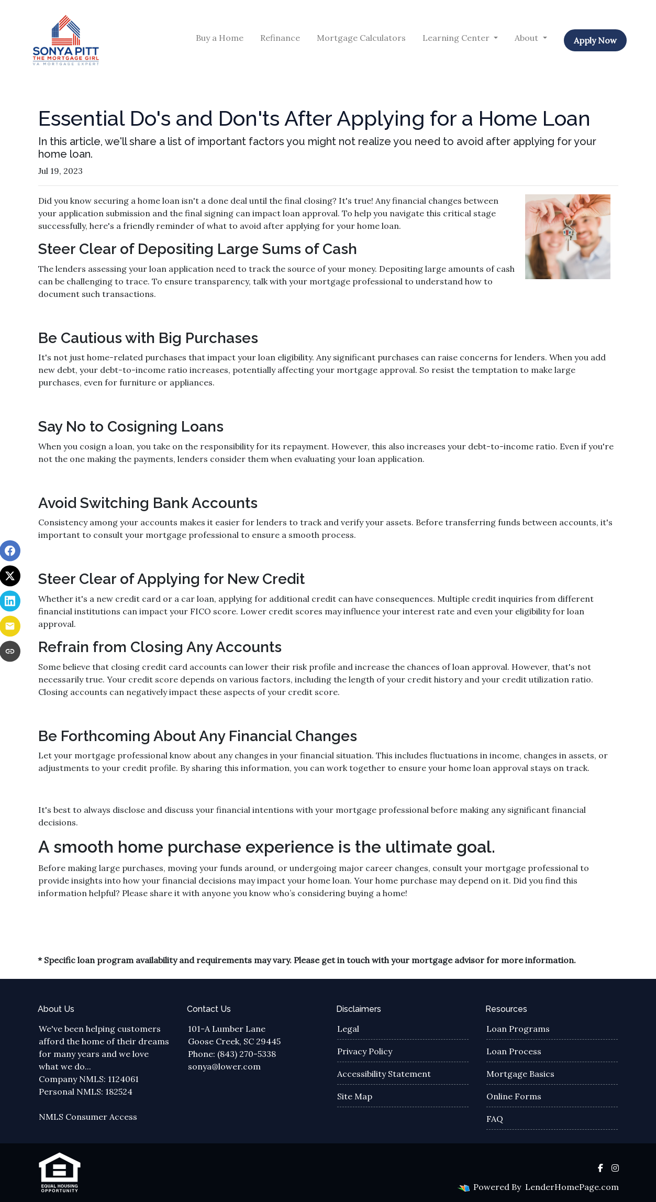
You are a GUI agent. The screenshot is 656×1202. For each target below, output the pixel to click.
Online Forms (513, 1096)
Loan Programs (518, 1028)
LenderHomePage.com (572, 1187)
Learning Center (457, 37)
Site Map (354, 1096)
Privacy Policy (364, 1051)
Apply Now (595, 40)
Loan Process (513, 1051)
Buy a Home (219, 37)
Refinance (280, 37)
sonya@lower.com (224, 1066)
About (527, 37)
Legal (348, 1028)
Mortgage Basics (520, 1073)
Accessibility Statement (384, 1073)
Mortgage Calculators (361, 37)
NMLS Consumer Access (88, 1116)
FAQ (494, 1118)
